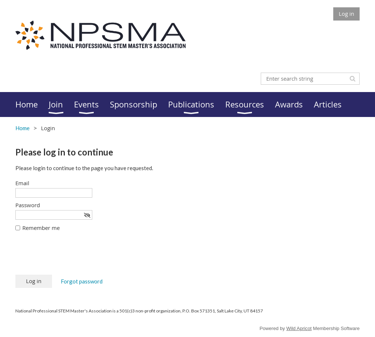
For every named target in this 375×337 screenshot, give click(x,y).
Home (22, 128)
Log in (346, 13)
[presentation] (71, 256)
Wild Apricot (299, 328)
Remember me (41, 227)
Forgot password (82, 281)
